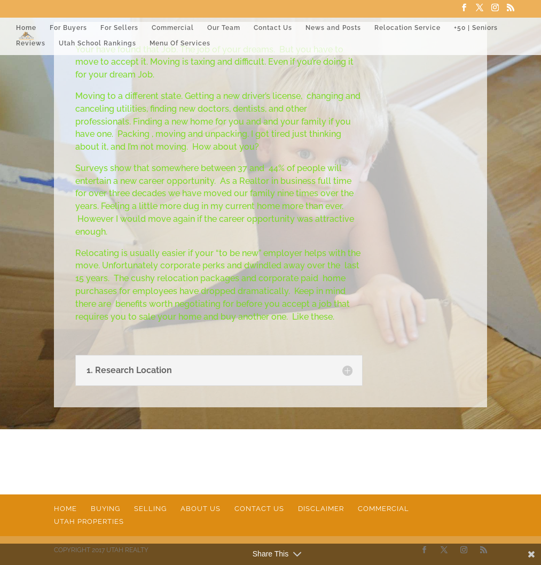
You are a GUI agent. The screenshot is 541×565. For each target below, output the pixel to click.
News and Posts (333, 28)
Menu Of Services (180, 43)
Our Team (223, 28)
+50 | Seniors (476, 28)
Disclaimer (321, 509)
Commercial (173, 28)
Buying (105, 509)
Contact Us (273, 28)
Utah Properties (89, 521)
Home (26, 28)
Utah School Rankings (97, 43)
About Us (201, 509)
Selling (150, 509)
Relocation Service (407, 28)
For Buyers (68, 28)
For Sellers (119, 28)
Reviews (30, 43)
